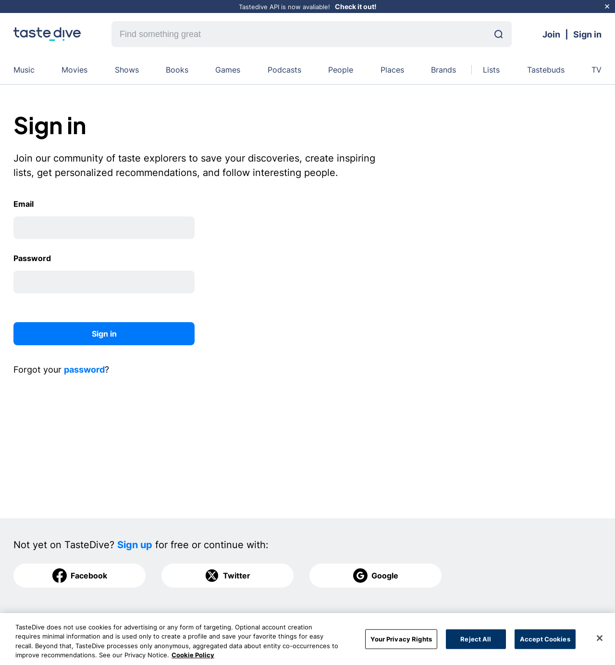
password (84, 369)
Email (23, 204)
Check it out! (356, 6)
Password (32, 258)
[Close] (599, 642)
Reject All (475, 644)
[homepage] (47, 34)
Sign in (587, 34)
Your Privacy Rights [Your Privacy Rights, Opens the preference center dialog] (400, 644)
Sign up (134, 545)
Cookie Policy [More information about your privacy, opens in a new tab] (193, 660)
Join (551, 34)
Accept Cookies (545, 644)
